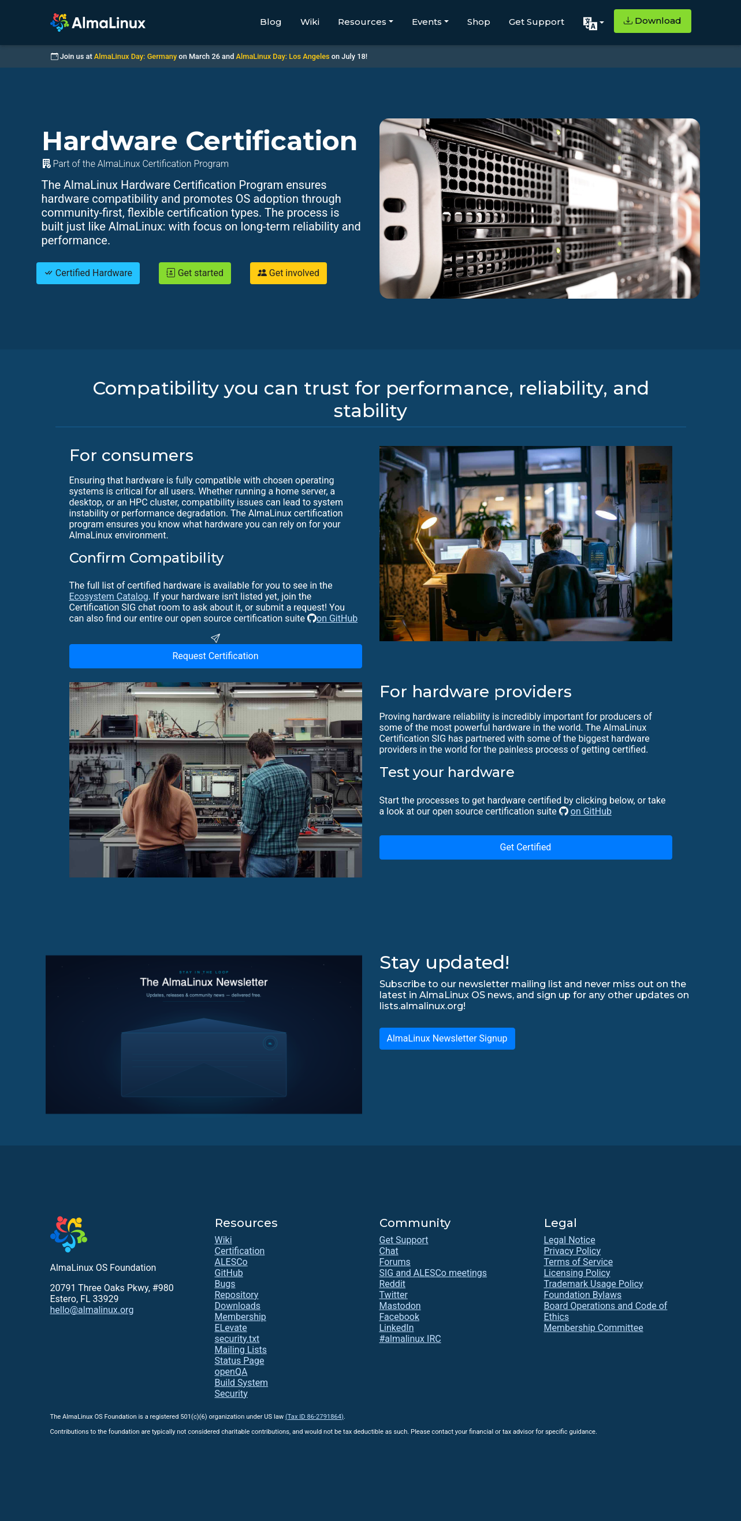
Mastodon (400, 1305)
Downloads (237, 1305)
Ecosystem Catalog (108, 596)
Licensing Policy (577, 1272)
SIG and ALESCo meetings (433, 1272)
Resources (362, 21)
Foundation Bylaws (583, 1294)
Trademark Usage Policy (593, 1283)
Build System (242, 1382)
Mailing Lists (241, 1349)
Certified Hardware (88, 272)
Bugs (225, 1283)
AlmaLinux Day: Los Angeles (283, 56)
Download (653, 20)
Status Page (240, 1360)
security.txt (237, 1338)
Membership (240, 1316)
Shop (478, 21)
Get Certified (526, 847)
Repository (237, 1294)
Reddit (392, 1283)
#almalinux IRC (410, 1338)
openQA (231, 1371)
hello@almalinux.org (92, 1309)
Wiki (309, 21)
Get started (195, 272)
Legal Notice (569, 1239)
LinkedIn (396, 1327)
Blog (271, 21)
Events (427, 21)
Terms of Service (578, 1261)
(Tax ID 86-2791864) (314, 1416)
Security (231, 1393)
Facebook (399, 1316)
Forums (395, 1261)
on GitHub (337, 618)
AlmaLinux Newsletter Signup (447, 1038)
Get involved (288, 272)
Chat (389, 1250)
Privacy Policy (572, 1250)
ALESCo (231, 1261)
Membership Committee (593, 1327)
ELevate (231, 1327)
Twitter (393, 1294)
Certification (240, 1250)
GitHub (229, 1272)
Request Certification (215, 655)
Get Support (536, 21)
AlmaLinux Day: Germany (135, 56)
